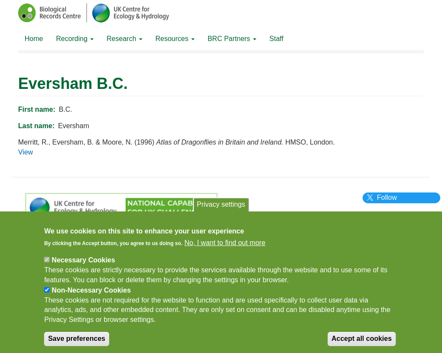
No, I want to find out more (224, 249)
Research (124, 38)
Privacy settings (221, 211)
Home (34, 38)
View (25, 152)
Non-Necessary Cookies (91, 297)
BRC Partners (232, 38)
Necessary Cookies (83, 267)
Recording (75, 38)
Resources (175, 38)
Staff (276, 38)
